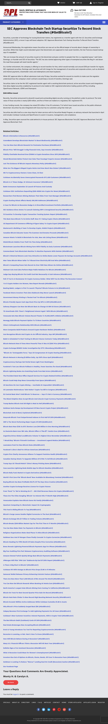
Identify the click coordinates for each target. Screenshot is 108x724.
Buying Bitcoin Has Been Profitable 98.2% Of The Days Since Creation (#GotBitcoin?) (35, 482)
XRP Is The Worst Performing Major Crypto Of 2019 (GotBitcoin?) (27, 422)
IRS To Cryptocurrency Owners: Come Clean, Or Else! (23, 173)
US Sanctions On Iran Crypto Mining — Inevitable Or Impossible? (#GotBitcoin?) (33, 385)
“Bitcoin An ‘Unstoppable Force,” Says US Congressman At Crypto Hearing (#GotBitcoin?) (37, 353)
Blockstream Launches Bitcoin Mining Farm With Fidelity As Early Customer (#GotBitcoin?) (37, 246)
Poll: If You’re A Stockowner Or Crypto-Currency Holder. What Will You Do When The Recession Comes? (42, 279)
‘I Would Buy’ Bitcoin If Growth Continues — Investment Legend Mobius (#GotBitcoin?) (36, 440)
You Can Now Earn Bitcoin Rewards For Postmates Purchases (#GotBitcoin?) (32, 145)
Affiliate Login (89, 702)
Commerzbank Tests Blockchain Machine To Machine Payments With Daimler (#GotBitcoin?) (38, 251)
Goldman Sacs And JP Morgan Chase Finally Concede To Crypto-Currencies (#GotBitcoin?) (37, 537)
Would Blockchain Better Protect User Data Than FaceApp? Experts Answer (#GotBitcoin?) (37, 159)
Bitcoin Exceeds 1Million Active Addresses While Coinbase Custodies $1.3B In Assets (35, 602)
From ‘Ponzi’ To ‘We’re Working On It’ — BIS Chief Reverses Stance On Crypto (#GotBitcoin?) (38, 491)
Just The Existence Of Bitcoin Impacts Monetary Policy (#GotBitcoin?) (29, 163)
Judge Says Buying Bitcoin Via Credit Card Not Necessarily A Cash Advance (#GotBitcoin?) (37, 274)
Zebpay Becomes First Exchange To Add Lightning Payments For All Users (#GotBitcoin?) (37, 611)
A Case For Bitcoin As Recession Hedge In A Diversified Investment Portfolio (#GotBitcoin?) (38, 205)
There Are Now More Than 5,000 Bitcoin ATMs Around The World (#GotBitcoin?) (33, 579)
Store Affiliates (75, 702)
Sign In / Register (98, 3)
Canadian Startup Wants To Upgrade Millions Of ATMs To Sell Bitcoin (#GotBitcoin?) (35, 459)
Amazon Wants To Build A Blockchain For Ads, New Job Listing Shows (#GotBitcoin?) (35, 237)
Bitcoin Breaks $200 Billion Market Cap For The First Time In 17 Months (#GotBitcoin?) (35, 523)
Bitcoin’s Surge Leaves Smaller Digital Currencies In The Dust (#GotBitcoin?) (32, 514)
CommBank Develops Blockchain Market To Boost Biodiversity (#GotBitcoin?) (32, 140)
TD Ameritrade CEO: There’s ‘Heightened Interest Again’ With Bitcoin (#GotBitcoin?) (35, 311)
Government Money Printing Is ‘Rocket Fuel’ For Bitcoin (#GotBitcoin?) (30, 297)
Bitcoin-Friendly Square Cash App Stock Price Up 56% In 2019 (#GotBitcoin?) (32, 302)
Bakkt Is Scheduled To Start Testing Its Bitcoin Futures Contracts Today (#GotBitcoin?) (36, 339)
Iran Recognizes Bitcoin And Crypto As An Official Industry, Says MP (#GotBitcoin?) (35, 334)
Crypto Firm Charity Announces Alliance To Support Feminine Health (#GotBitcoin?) (35, 454)
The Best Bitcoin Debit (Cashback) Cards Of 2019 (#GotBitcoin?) (27, 620)
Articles (47, 702)
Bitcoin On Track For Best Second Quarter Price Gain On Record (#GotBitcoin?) (33, 592)
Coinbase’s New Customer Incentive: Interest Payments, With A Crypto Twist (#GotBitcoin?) (38, 616)
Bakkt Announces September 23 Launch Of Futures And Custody (27, 186)
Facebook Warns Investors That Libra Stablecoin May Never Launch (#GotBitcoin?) (34, 293)
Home (64, 702)
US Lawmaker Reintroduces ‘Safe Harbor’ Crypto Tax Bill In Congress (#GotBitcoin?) (35, 389)
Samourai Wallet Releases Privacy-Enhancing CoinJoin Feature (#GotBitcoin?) (32, 574)
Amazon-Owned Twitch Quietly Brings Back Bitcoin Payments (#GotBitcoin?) (32, 556)
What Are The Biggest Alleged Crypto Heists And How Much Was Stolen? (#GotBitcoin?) (37, 168)
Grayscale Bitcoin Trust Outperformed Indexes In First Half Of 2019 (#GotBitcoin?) (34, 417)
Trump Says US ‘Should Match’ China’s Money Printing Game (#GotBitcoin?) (32, 463)
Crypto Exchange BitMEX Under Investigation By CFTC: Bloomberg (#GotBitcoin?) (34, 348)
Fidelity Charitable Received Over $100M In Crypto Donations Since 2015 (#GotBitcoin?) (36, 154)
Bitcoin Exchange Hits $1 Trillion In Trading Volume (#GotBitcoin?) (28, 519)
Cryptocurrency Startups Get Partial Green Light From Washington (28, 362)
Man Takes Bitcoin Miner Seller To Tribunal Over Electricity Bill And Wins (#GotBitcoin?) (36, 260)
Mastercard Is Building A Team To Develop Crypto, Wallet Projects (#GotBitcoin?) (34, 228)
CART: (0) (79, 3)
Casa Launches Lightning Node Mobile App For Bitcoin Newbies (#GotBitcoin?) (33, 468)
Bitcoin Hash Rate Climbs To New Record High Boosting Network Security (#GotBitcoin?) (37, 597)
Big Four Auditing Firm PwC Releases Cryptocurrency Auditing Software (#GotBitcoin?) (36, 551)
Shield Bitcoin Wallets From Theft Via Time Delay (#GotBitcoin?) (27, 242)
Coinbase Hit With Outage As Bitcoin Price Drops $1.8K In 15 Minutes (29, 569)
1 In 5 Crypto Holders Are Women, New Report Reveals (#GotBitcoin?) (29, 283)
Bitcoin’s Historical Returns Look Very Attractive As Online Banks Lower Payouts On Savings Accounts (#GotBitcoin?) (47, 256)
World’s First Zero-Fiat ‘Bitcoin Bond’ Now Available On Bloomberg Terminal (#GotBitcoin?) (38, 477)
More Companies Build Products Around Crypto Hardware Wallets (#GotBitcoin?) (34, 329)
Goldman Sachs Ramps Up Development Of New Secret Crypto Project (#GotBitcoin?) (35, 408)
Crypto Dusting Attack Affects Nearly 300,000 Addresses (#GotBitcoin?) (30, 200)
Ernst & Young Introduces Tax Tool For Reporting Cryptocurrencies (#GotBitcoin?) (34, 629)
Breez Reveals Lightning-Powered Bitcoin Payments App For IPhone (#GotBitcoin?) (34, 546)
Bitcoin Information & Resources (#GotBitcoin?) (21, 136)
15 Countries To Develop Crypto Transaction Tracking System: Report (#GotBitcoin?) (35, 214)
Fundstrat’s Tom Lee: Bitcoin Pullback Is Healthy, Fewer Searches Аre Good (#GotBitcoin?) (37, 366)
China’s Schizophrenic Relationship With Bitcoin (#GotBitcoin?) (27, 325)
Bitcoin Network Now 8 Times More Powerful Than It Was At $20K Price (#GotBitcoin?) (36, 343)
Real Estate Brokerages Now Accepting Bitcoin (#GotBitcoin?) (26, 625)
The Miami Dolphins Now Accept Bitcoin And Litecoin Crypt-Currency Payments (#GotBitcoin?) (39, 399)
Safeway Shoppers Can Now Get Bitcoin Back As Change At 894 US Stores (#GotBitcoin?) (37, 306)
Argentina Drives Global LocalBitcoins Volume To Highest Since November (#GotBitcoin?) (37, 436)
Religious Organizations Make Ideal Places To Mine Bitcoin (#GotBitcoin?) (31, 532)
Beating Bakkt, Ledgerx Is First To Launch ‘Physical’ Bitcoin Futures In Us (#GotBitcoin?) (36, 288)
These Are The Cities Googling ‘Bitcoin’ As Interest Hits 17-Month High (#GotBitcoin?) (35, 496)
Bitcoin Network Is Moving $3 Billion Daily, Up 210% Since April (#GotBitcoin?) (33, 357)
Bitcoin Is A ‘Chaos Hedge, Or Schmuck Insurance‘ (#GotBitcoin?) (28, 182)
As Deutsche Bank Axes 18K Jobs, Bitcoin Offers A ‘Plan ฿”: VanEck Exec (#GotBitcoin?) (36, 431)
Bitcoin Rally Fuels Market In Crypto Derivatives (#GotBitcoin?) (27, 472)
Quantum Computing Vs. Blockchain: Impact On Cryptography (27, 505)
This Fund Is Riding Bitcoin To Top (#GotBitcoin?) (22, 509)
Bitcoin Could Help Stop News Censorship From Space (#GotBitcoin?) (29, 380)
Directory (26, 702)
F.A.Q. (40, 702)
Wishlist (62, 3)
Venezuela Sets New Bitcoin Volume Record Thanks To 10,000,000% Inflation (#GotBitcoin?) (38, 316)
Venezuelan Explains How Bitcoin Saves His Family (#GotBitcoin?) (28, 500)
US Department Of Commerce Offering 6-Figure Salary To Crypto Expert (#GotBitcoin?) (36, 223)
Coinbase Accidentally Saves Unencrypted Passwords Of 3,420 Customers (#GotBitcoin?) (37, 177)
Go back (11, 682)
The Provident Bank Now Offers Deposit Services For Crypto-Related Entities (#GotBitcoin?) (38, 376)
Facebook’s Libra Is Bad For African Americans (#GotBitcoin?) (26, 449)
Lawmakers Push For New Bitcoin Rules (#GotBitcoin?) (24, 445)
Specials (6, 702)
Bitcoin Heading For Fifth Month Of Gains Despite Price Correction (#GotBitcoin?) (34, 542)
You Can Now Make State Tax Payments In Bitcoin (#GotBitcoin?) (28, 528)
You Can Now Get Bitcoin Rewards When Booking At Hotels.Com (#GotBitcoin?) (33, 583)
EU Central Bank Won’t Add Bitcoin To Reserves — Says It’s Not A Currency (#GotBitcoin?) (37, 394)
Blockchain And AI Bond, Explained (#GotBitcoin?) (22, 412)
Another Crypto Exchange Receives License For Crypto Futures (27, 486)
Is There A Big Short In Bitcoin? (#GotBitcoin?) (20, 565)
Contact (56, 702)
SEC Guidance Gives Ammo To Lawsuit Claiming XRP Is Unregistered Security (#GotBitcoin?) (38, 209)
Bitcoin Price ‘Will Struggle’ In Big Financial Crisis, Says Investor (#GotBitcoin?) (33, 149)
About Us (16, 702)
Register (101, 702)
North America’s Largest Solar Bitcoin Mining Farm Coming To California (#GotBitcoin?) (36, 588)
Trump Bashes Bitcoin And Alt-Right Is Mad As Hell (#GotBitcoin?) (28, 403)
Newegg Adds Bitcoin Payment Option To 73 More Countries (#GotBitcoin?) (32, 320)
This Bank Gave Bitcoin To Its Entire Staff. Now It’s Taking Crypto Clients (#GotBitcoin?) (36, 219)
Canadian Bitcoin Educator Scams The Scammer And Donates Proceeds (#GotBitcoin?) (35, 233)
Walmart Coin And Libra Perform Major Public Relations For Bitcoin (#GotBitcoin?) (34, 269)
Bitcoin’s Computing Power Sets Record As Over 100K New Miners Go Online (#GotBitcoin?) (38, 265)
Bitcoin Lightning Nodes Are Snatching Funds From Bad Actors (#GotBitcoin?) (32, 371)
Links (34, 702)
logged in (16, 694)
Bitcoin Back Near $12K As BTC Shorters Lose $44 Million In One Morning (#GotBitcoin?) (36, 426)
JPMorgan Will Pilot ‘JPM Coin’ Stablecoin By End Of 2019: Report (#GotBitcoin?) (33, 560)
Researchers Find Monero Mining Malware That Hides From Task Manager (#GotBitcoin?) (37, 196)
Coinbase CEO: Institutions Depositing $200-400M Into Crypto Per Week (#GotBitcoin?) (36, 191)
